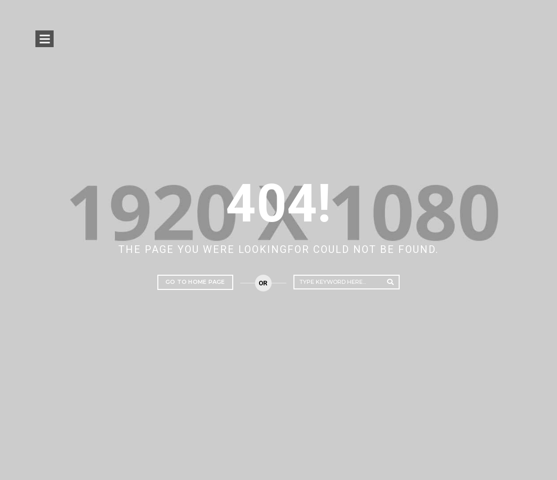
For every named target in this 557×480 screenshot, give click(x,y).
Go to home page (195, 281)
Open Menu (45, 39)
